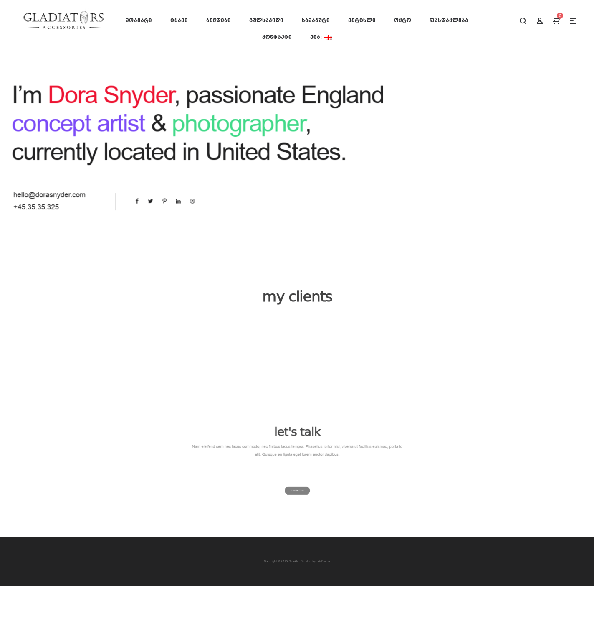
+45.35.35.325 (47, 204)
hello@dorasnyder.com (59, 193)
